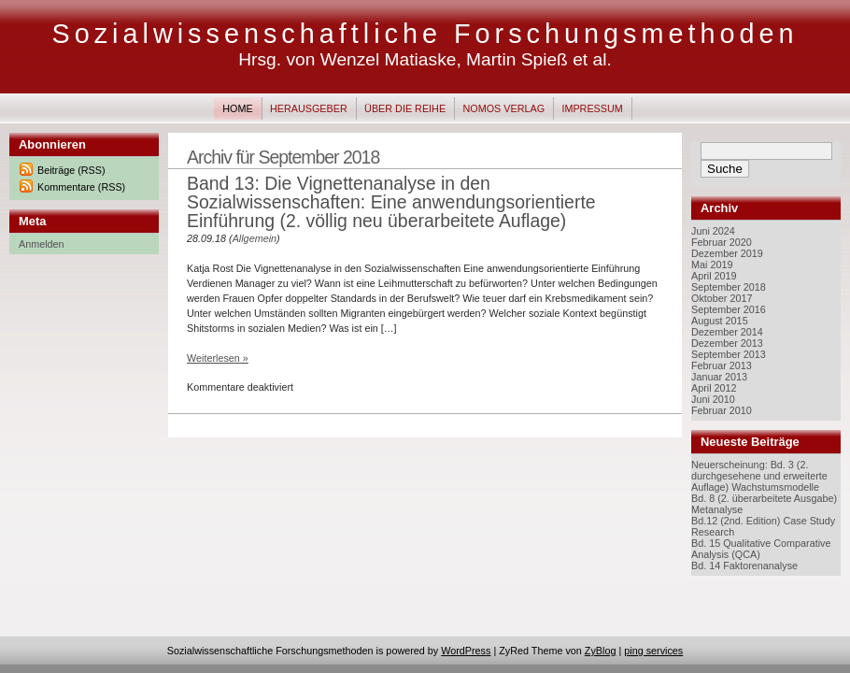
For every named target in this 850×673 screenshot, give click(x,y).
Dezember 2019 (727, 253)
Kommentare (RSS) (81, 187)
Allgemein (254, 238)
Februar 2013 (721, 365)
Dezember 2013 (727, 343)
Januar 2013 (719, 376)
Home (237, 108)
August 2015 (719, 320)
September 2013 (728, 354)
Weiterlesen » (217, 358)
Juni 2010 (713, 399)
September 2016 (728, 309)
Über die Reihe (405, 108)
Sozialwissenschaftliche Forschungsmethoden (424, 34)
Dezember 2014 (727, 331)
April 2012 (714, 388)
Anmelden (41, 244)
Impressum (591, 108)
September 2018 (728, 287)
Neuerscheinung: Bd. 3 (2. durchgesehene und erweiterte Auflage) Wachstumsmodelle (759, 476)
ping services (653, 650)
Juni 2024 (713, 230)
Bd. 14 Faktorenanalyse (744, 565)
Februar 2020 (721, 242)
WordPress (465, 650)
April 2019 (714, 275)
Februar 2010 (721, 410)
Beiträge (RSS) (71, 170)
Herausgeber (308, 108)
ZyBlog (600, 650)
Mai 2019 (711, 264)
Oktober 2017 (721, 298)
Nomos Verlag (503, 108)
